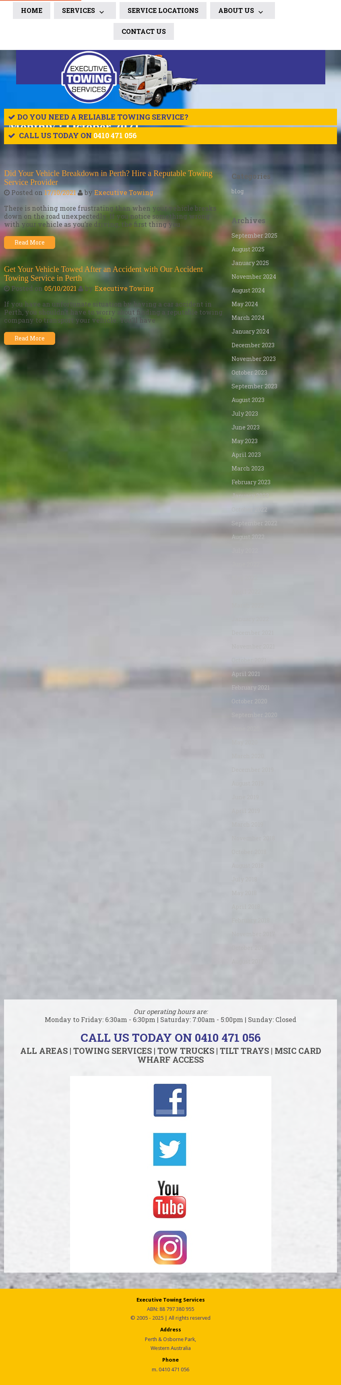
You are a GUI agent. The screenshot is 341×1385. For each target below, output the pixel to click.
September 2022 (254, 523)
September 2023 (254, 386)
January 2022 (250, 619)
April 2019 (245, 811)
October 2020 (249, 701)
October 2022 (249, 509)
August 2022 (248, 537)
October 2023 (249, 372)
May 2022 (244, 578)
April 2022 (246, 591)
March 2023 (247, 468)
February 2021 (250, 687)
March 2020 (247, 756)
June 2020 (245, 728)
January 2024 (250, 331)
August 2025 (248, 249)
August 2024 (248, 290)
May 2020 (244, 742)
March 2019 (247, 824)
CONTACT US (144, 31)
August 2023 (248, 400)
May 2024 (244, 304)
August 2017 (247, 961)
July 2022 (244, 550)
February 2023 (251, 482)
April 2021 (245, 674)
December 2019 (252, 769)
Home (31, 10)
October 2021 (249, 660)
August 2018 (247, 865)
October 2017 (249, 948)
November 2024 (253, 276)
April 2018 (245, 906)
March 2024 (248, 317)
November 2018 (253, 838)
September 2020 (254, 715)
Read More (29, 242)
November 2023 (253, 359)
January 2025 (250, 263)
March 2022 (247, 605)
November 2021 (253, 646)
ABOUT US (242, 12)
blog (237, 191)
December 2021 (252, 633)
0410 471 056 (115, 135)
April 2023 (246, 454)
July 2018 (244, 879)
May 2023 (244, 441)
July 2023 (244, 413)
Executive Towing (123, 192)
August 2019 (247, 783)
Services (85, 12)
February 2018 (250, 920)
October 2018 (249, 852)
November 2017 (253, 934)
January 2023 (250, 496)
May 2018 (244, 893)
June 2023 (245, 427)
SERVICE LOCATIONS (163, 10)
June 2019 (245, 797)
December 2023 (253, 345)
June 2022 (245, 564)
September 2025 (254, 235)
